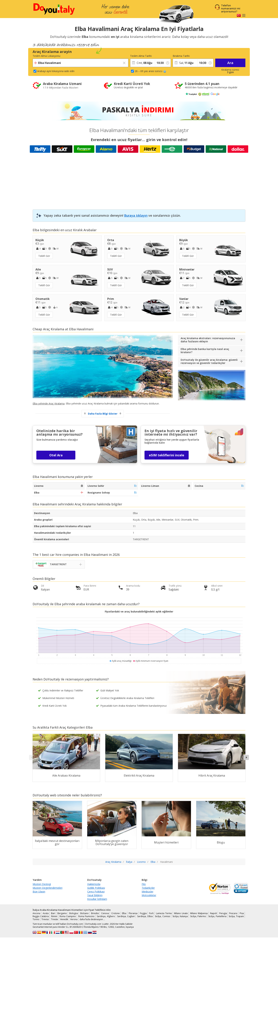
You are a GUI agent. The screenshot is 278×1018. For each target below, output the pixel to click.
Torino (36, 919)
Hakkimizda (93, 884)
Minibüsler (147, 891)
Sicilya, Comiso (162, 916)
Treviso (45, 919)
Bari (53, 913)
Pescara (233, 913)
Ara (230, 62)
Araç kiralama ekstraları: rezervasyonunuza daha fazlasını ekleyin (208, 340)
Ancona (36, 913)
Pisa (242, 913)
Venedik (64, 919)
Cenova (105, 913)
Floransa (133, 913)
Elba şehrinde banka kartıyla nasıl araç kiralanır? (205, 350)
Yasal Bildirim (94, 895)
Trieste (54, 919)
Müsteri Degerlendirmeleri (47, 887)
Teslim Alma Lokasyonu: (47, 56)
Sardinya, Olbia (145, 916)
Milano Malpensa (199, 913)
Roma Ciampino (68, 916)
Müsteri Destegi (42, 884)
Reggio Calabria (41, 916)
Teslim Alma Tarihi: (141, 56)
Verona (73, 919)
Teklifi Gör (44, 256)
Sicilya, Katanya (180, 916)
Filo (144, 884)
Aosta (46, 913)
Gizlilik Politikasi (96, 887)
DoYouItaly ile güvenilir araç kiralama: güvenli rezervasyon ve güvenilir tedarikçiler (209, 361)
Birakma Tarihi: (181, 56)
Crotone (115, 913)
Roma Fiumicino (86, 916)
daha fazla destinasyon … (92, 919)
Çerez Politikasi (96, 891)
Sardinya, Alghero (106, 916)
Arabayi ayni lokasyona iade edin (55, 71)
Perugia (223, 913)
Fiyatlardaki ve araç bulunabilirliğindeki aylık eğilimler (139, 611)
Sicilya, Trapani (236, 916)
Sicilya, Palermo (198, 916)
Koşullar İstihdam (97, 899)
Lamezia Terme (164, 913)
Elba (124, 913)
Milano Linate (181, 913)
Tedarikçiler (148, 887)
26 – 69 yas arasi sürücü (150, 71)
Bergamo (62, 913)
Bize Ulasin (39, 891)
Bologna (73, 913)
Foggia (143, 913)
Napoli (213, 913)
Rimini (54, 916)
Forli (151, 913)
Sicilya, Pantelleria (217, 916)
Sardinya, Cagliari (126, 916)
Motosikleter (149, 895)
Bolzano (84, 913)
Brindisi (95, 913)
